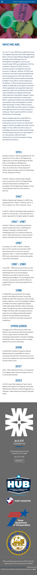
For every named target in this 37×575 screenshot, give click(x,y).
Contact (19, 460)
